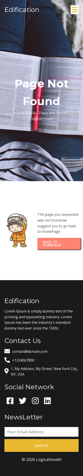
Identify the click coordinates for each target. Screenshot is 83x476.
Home (19, 113)
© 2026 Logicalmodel (42, 459)
